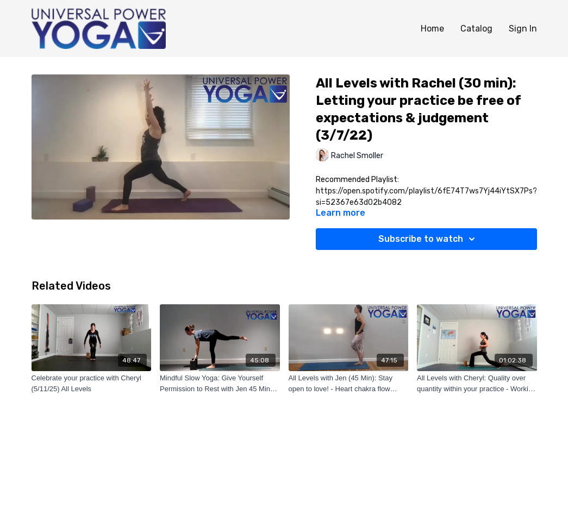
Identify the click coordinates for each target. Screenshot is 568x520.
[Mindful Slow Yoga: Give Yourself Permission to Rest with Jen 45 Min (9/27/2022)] (220, 383)
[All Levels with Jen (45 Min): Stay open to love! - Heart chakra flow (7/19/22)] (349, 383)
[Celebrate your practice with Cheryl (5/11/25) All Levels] (92, 383)
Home (432, 28)
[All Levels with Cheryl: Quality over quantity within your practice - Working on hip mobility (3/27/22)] (477, 383)
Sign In (523, 28)
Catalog (476, 28)
